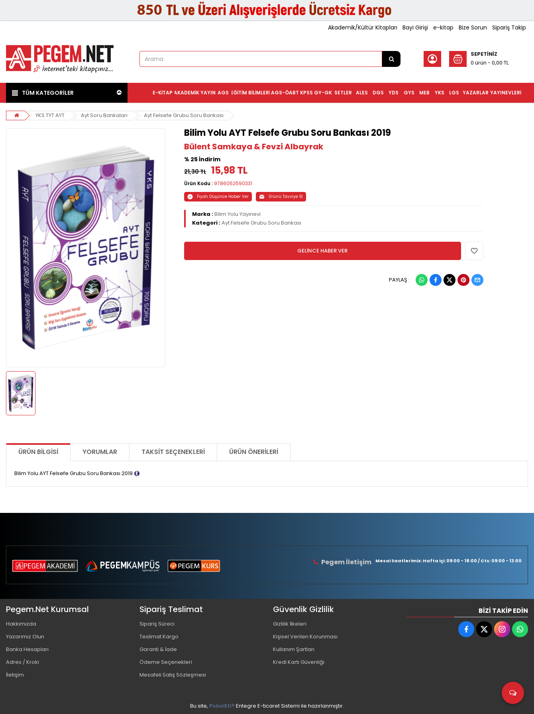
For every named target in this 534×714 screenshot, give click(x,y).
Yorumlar (99, 451)
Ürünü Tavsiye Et (281, 197)
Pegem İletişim (346, 562)
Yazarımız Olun (25, 636)
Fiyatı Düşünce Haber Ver (218, 197)
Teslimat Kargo (159, 636)
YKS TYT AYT (50, 115)
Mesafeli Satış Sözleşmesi (172, 675)
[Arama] (391, 59)
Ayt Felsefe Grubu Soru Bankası (184, 115)
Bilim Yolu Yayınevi (237, 214)
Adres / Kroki (22, 662)
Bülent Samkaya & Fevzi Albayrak (253, 146)
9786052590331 (233, 183)
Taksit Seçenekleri (173, 451)
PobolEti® (222, 706)
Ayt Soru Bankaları (104, 115)
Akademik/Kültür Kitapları (362, 27)
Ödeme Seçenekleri (165, 662)
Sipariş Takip (509, 27)
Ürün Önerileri (253, 451)
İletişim (15, 675)
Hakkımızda (21, 624)
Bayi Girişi (415, 27)
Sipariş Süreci (157, 624)
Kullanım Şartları (293, 649)
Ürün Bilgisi (38, 451)
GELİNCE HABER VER (322, 250)
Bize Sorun (473, 27)
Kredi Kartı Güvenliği (298, 662)
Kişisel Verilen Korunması (305, 636)
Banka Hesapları (27, 649)
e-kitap (443, 27)
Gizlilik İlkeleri (289, 624)
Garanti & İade (158, 649)
